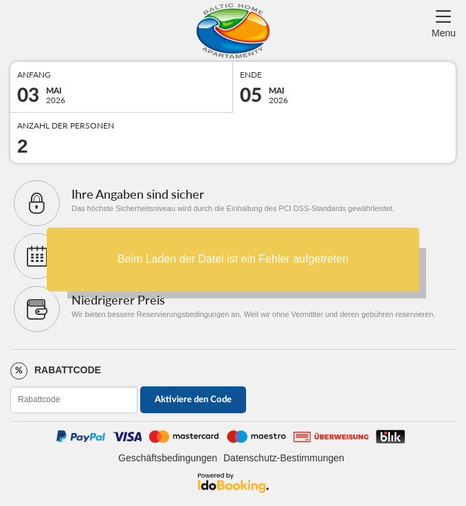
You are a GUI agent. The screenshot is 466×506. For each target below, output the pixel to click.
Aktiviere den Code (193, 399)
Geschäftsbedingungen (167, 457)
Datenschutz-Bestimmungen (283, 457)
